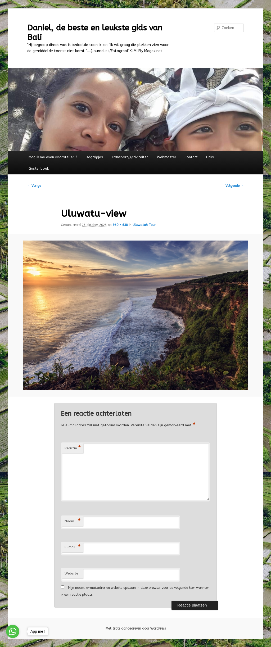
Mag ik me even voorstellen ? (53, 157)
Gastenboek (39, 168)
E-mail (72, 547)
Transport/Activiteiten (129, 157)
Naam (72, 521)
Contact (191, 157)
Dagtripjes (94, 157)
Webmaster (166, 157)
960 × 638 (120, 225)
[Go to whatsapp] (12, 631)
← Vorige (34, 186)
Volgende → (234, 186)
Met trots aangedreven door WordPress (136, 628)
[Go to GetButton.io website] (12, 641)
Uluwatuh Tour (144, 225)
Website (71, 573)
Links (210, 157)
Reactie (73, 448)
